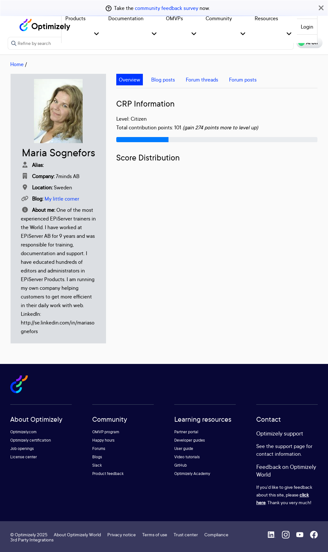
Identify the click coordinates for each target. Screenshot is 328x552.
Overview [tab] (129, 79)
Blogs (97, 457)
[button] (96, 34)
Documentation (126, 18)
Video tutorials (187, 457)
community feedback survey (166, 8)
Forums (98, 448)
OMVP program (105, 432)
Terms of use (154, 534)
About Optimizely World (77, 534)
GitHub (180, 465)
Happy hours (103, 440)
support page (290, 446)
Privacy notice (121, 534)
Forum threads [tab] (202, 79)
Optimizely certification (30, 440)
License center (23, 457)
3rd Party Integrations (31, 540)
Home (17, 64)
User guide (183, 448)
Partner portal (186, 432)
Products (75, 18)
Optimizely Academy (192, 473)
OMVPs (174, 18)
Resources (266, 18)
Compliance (216, 534)
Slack (97, 465)
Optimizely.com (23, 432)
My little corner (62, 198)
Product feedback (108, 473)
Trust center (186, 534)
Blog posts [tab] (163, 79)
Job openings (22, 448)
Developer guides (189, 440)
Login (307, 26)
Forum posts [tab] (243, 79)
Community (219, 18)
